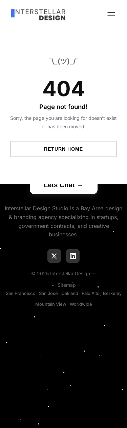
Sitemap (67, 285)
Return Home (63, 149)
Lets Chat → (63, 185)
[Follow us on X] (54, 256)
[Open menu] (111, 14)
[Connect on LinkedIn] (73, 256)
